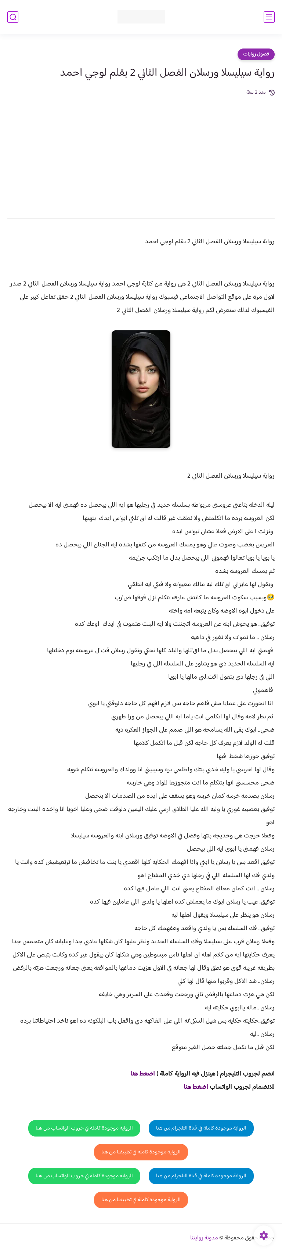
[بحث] (12, 17)
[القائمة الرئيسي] (269, 17)
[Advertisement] (141, 152)
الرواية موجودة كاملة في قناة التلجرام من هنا (201, 1128)
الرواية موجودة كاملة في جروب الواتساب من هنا (84, 1128)
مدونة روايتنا (204, 1238)
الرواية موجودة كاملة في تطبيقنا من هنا (141, 1152)
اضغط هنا (142, 1074)
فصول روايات (256, 54)
